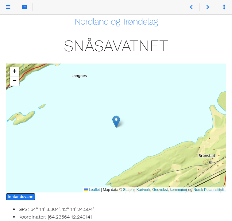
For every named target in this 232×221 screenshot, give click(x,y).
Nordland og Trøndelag (116, 21)
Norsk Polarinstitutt (208, 190)
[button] (116, 121)
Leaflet (92, 190)
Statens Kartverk (136, 190)
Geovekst (160, 190)
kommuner (179, 190)
